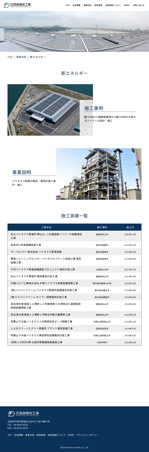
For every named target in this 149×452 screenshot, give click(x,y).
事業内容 (87, 5)
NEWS (127, 5)
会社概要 (77, 5)
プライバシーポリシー (87, 434)
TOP (68, 5)
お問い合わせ (138, 5)
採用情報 (98, 5)
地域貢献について (113, 5)
